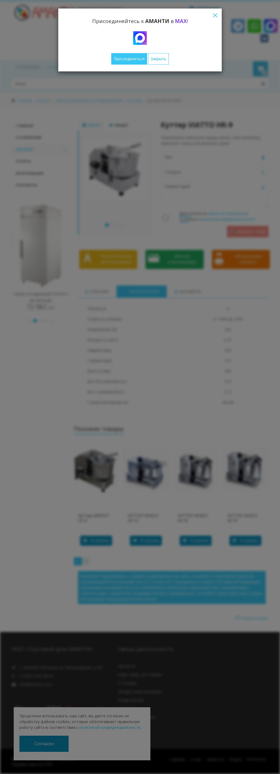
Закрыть (158, 58)
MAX (181, 21)
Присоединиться (129, 58)
